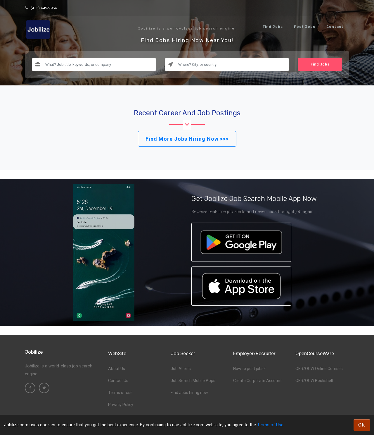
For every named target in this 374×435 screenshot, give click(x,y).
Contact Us (118, 380)
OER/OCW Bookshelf (314, 380)
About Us (116, 368)
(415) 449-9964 (41, 8)
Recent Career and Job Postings (187, 113)
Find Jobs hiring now (189, 392)
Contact (335, 27)
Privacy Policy (120, 404)
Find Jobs (273, 27)
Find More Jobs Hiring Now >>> (187, 139)
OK (361, 425)
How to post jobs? (249, 368)
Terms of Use (270, 424)
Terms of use (120, 392)
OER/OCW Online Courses (319, 368)
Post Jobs (304, 27)
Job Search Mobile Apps (193, 380)
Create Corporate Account (257, 380)
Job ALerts (181, 368)
